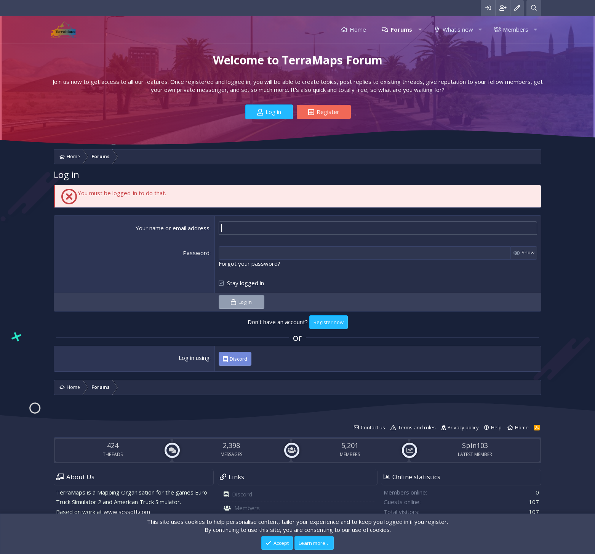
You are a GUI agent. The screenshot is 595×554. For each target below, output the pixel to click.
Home (358, 29)
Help (496, 427)
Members (515, 29)
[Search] (533, 8)
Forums (401, 29)
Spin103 (475, 445)
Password (196, 253)
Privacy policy (463, 427)
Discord (242, 494)
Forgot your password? (249, 263)
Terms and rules (417, 427)
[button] (420, 29)
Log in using (194, 357)
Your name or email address (173, 228)
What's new (458, 29)
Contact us (373, 427)
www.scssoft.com (127, 511)
